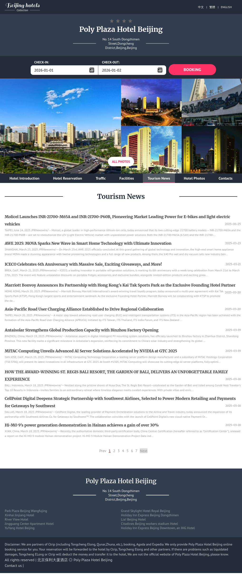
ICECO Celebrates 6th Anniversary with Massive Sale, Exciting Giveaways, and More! (83, 265)
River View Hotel (16, 520)
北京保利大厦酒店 (52, 560)
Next (143, 451)
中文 (201, 7)
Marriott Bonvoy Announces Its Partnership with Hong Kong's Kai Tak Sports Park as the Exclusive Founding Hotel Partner (120, 286)
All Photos (121, 162)
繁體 (212, 7)
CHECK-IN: (41, 62)
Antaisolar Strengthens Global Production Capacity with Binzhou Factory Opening (82, 331)
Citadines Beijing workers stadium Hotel (149, 524)
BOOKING (192, 70)
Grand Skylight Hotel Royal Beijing (145, 512)
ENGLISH (226, 7)
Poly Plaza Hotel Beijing (93, 560)
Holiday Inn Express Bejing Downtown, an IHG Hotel (158, 529)
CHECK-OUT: (111, 62)
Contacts (225, 179)
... (91, 69)
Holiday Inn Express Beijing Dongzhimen (150, 516)
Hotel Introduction (24, 179)
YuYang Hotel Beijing (19, 529)
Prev (102, 451)
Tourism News (159, 179)
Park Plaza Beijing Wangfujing (26, 512)
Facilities (126, 179)
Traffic (101, 179)
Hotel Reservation (67, 179)
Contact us (13, 566)
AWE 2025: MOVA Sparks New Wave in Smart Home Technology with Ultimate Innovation (88, 244)
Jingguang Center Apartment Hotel (29, 524)
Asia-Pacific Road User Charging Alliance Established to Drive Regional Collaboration (84, 310)
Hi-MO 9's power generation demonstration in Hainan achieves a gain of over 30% (82, 426)
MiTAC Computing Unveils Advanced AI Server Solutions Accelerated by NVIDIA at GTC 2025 (91, 351)
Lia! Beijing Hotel (133, 520)
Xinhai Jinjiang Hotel (19, 516)
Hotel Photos (194, 179)
